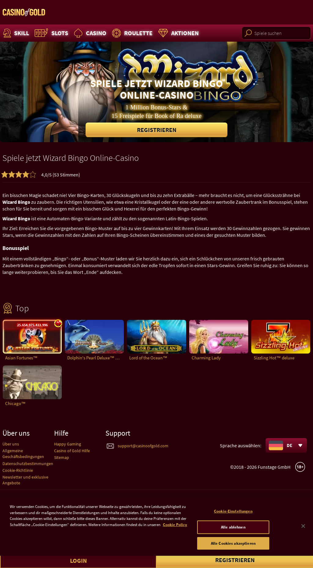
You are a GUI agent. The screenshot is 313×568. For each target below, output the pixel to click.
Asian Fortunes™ (21, 358)
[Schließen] (303, 530)
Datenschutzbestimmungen (27, 463)
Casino (89, 33)
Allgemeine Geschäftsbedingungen (23, 453)
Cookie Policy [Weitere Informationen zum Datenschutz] (175, 529)
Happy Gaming (67, 444)
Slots (50, 33)
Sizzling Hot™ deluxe (274, 358)
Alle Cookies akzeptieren (233, 547)
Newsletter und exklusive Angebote (25, 480)
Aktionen (177, 33)
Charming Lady (206, 358)
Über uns (10, 444)
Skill (15, 33)
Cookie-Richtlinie (17, 470)
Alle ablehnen (233, 531)
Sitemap (61, 457)
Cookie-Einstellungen (233, 515)
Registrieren (156, 130)
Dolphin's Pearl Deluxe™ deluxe (95, 358)
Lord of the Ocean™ (148, 358)
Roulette (131, 33)
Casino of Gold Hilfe (72, 450)
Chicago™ (15, 403)
